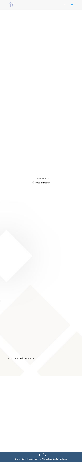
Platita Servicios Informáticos (54, 459)
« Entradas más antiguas (21, 358)
